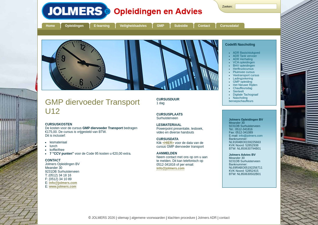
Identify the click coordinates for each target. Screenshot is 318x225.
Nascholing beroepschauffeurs (241, 99)
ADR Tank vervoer (245, 55)
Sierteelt (238, 91)
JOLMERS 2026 (104, 218)
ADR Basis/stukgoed (246, 52)
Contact (204, 26)
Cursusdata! (229, 26)
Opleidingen (74, 26)
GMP (160, 26)
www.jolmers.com (62, 186)
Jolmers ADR (207, 218)
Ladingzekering (243, 78)
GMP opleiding (242, 81)
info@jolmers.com (63, 183)
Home (50, 26)
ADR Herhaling (243, 59)
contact (224, 218)
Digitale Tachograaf (245, 94)
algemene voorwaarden (148, 218)
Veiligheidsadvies (133, 26)
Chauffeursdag (242, 88)
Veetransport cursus (246, 75)
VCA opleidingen (244, 62)
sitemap (123, 218)
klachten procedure (181, 218)
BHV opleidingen (244, 65)
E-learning (102, 26)
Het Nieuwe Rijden (245, 84)
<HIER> (168, 143)
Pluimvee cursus (244, 72)
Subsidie (181, 26)
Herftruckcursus (243, 68)
